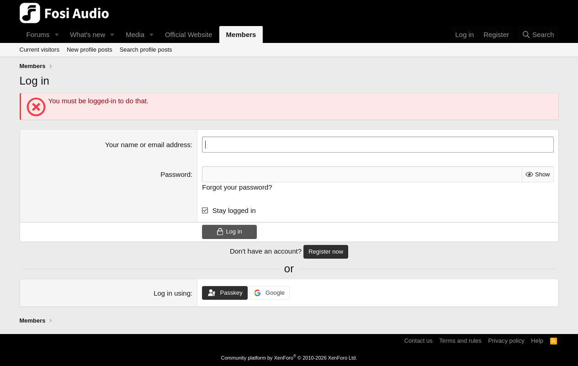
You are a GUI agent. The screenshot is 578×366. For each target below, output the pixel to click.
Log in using (172, 293)
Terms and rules (460, 340)
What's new (87, 34)
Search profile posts (146, 49)
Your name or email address (148, 145)
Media (135, 34)
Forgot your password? (237, 187)
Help (537, 340)
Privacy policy (506, 340)
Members (241, 34)
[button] (56, 34)
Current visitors (39, 49)
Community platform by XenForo (289, 358)
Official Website (188, 34)
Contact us (418, 340)
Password (175, 174)
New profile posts (89, 49)
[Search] (538, 34)
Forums (38, 34)
